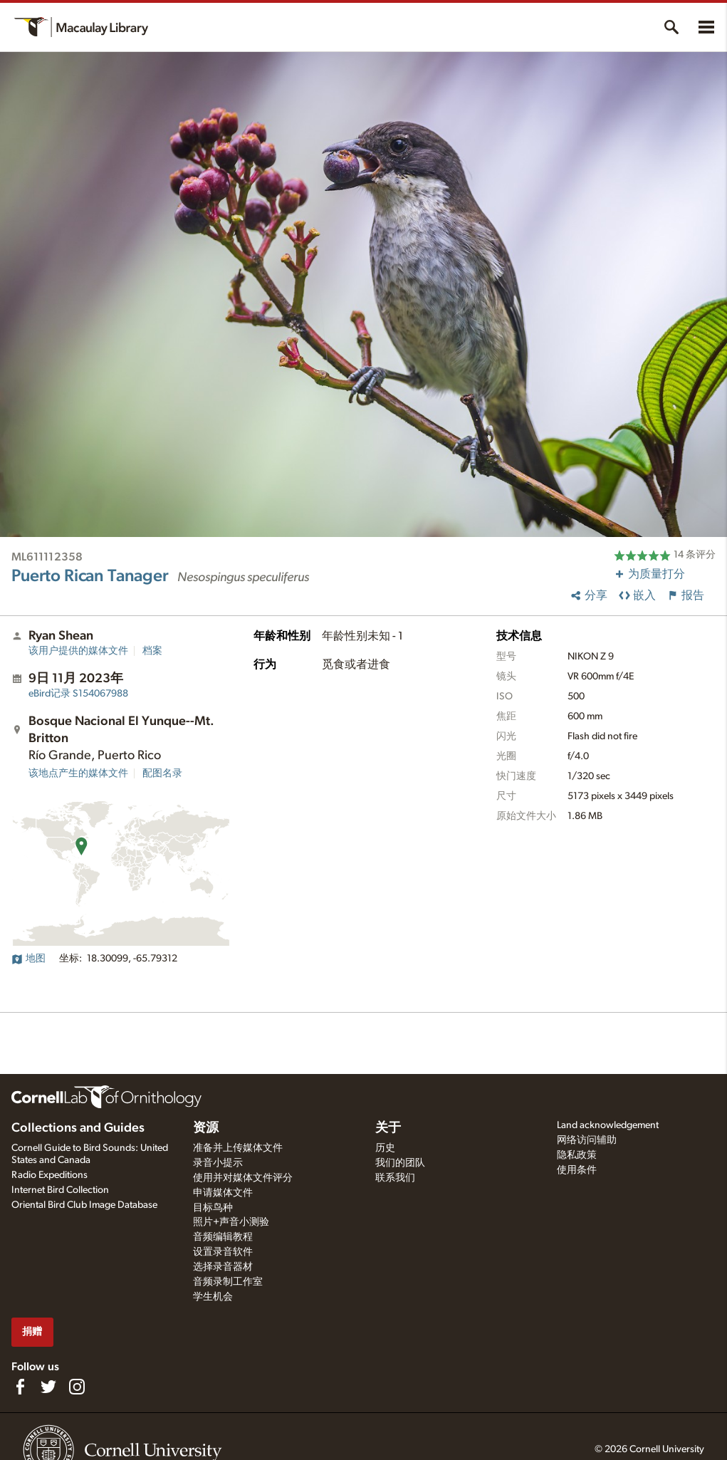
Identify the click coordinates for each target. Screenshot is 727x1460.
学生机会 (213, 1297)
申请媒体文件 (223, 1193)
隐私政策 (577, 1155)
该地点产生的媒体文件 (78, 773)
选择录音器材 (223, 1267)
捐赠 (32, 1331)
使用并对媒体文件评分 (243, 1178)
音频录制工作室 (228, 1282)
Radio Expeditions (49, 1175)
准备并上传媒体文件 (238, 1148)
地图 (28, 959)
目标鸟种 (213, 1208)
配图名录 (162, 773)
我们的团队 (400, 1163)
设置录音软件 (223, 1252)
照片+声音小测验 (231, 1222)
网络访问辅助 (587, 1140)
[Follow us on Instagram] (76, 1386)
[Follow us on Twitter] (48, 1386)
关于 (388, 1128)
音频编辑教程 (223, 1237)
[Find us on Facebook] (19, 1386)
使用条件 (577, 1170)
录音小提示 (218, 1163)
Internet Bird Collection (60, 1190)
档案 (152, 651)
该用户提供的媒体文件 (78, 651)
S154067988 (78, 694)
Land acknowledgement (608, 1125)
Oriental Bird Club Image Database (84, 1205)
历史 (385, 1148)
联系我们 (395, 1178)
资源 (206, 1128)
